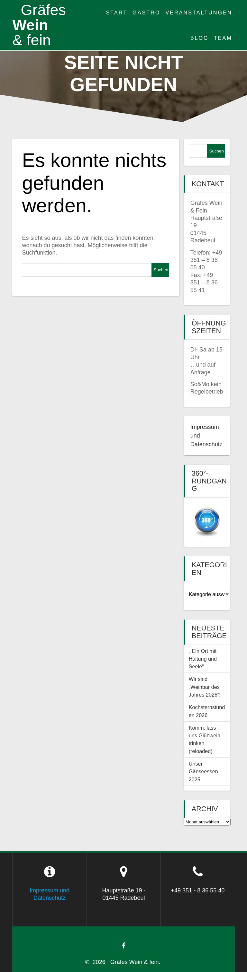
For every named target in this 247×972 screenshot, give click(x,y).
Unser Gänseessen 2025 (203, 771)
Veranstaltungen (198, 12)
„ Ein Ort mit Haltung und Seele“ (203, 659)
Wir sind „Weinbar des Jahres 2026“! (205, 687)
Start (117, 12)
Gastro (146, 12)
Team (223, 38)
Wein (39, 25)
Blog (199, 38)
